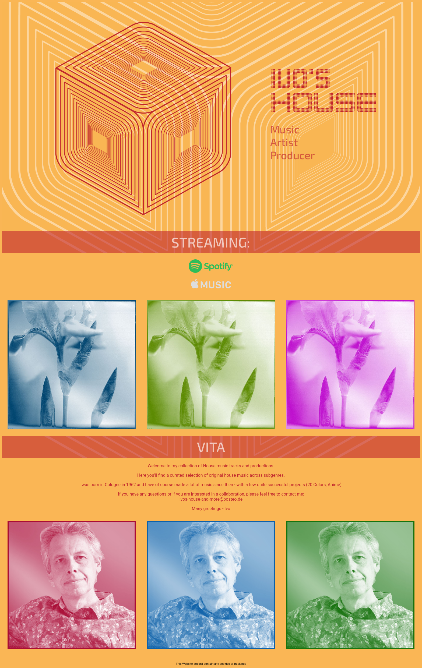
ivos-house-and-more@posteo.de (211, 499)
